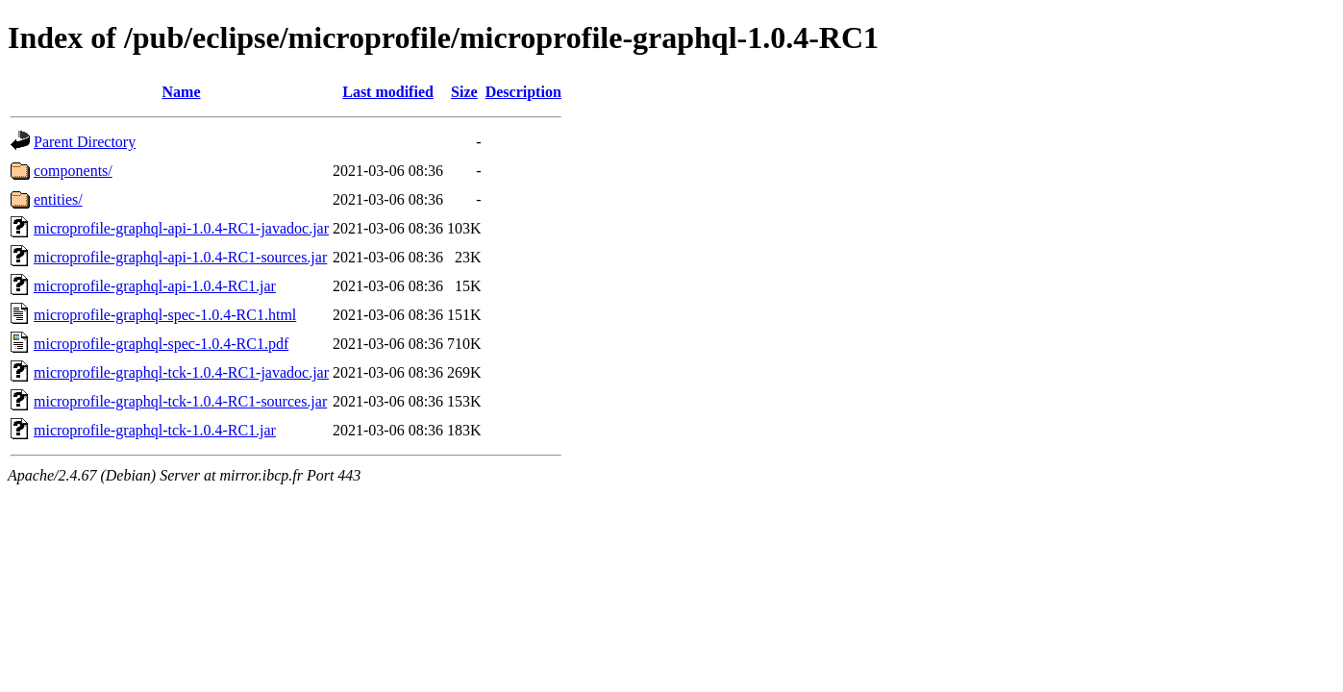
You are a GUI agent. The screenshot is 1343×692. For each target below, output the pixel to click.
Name (181, 92)
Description (523, 92)
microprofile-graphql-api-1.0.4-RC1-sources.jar (180, 257)
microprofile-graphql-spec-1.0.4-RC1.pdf (161, 343)
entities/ (58, 199)
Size (464, 92)
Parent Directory (85, 142)
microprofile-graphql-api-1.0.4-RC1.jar (155, 286)
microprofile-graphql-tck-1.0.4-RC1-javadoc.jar (181, 372)
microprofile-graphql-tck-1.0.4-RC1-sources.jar (180, 401)
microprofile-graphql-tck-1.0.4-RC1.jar (155, 430)
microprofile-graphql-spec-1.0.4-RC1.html (165, 315)
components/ (73, 170)
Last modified (388, 92)
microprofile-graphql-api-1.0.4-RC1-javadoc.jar (181, 228)
